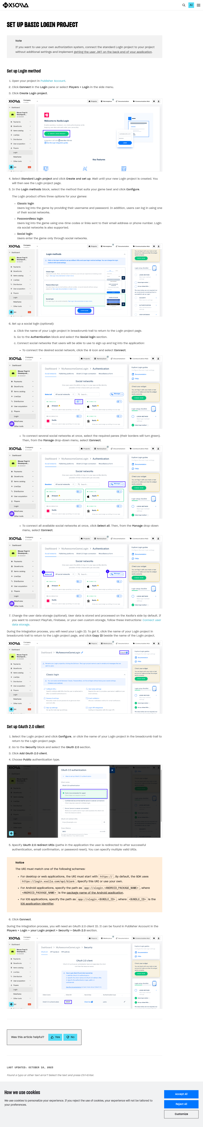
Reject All (181, 1104)
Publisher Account (53, 81)
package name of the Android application (95, 893)
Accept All (181, 1094)
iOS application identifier (37, 904)
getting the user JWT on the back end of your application (113, 52)
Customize (181, 1114)
